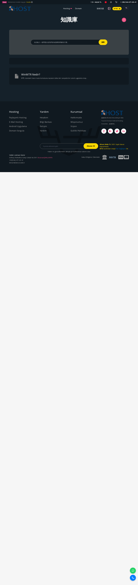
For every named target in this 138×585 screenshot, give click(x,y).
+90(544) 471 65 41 (16, 160)
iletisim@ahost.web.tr (17, 163)
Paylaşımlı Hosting (18, 117)
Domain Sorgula (16, 130)
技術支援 (100, 8)
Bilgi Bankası (46, 122)
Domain (78, 8)
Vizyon (74, 126)
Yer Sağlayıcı (121, 149)
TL (126, 8)
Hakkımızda (76, 117)
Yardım (43, 130)
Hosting (66, 8)
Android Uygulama (18, 126)
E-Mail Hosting (16, 122)
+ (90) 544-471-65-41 (128, 2)
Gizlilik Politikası (78, 130)
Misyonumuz (77, 122)
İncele (28, 2)
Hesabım (44, 117)
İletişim (43, 126)
